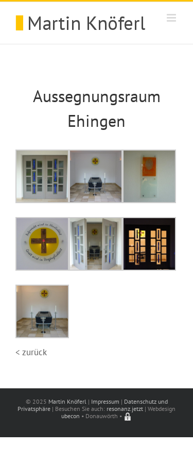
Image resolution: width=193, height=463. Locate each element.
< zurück (31, 352)
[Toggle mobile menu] (172, 17)
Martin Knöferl (67, 401)
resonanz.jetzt (125, 408)
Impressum (105, 401)
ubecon (70, 416)
